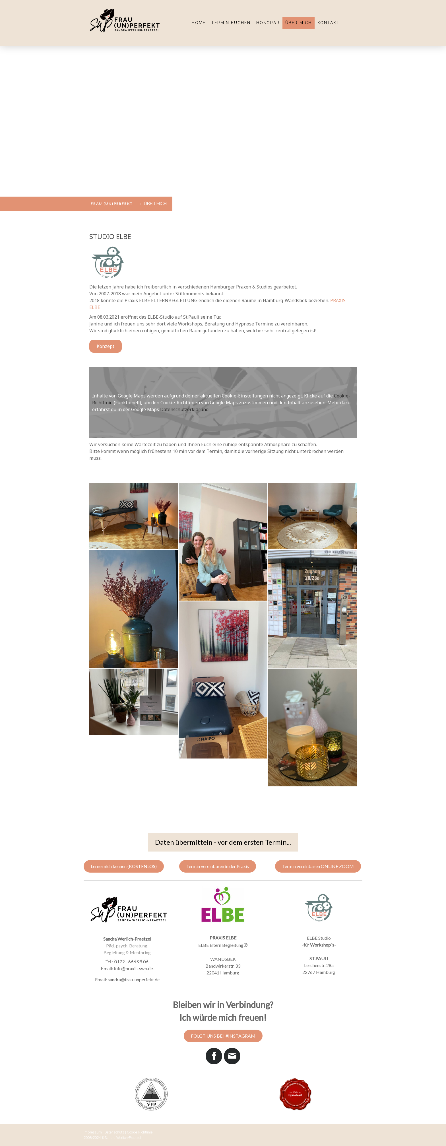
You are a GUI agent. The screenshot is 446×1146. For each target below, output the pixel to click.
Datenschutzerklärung (184, 409)
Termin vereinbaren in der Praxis (217, 866)
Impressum (93, 1132)
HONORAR (268, 22)
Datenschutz (114, 1132)
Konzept (105, 346)
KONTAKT (328, 22)
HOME (199, 22)
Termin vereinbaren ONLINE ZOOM (318, 866)
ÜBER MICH (298, 22)
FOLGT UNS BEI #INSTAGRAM (223, 1035)
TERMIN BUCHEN (230, 22)
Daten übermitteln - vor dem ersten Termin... (223, 842)
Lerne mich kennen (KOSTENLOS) (124, 866)
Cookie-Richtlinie (139, 1132)
